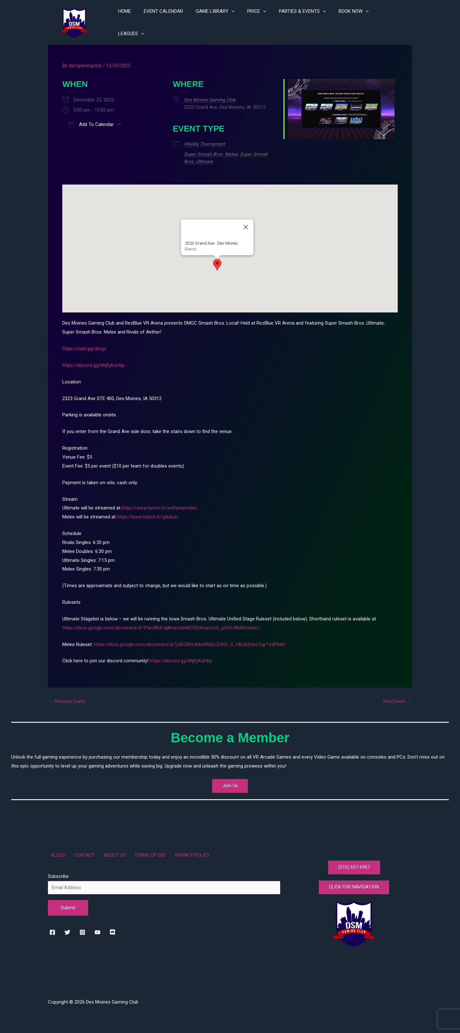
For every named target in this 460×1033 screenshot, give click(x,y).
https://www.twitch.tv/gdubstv (148, 514)
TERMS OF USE (136, 852)
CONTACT (78, 852)
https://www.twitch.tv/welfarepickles (159, 505)
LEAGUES (394, 22)
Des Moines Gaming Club (212, 98)
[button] (217, 262)
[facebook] (53, 930)
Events (191, 246)
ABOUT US (105, 852)
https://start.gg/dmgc (84, 346)
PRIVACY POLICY (175, 852)
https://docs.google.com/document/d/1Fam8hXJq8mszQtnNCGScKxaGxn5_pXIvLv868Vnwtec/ (162, 625)
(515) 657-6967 (354, 864)
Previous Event (67, 699)
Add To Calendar (91, 122)
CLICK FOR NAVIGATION (354, 886)
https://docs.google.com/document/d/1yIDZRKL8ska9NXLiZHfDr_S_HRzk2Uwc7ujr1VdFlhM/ (191, 642)
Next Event (397, 699)
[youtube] (99, 930)
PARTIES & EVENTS (308, 22)
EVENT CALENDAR (179, 22)
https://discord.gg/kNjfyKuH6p (93, 363)
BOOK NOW (357, 22)
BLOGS (55, 852)
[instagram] (84, 930)
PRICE (266, 22)
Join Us (230, 781)
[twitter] (69, 930)
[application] (244, 22)
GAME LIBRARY (228, 22)
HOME (143, 22)
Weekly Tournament (206, 142)
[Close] (246, 224)
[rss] (115, 930)
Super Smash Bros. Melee (212, 152)
